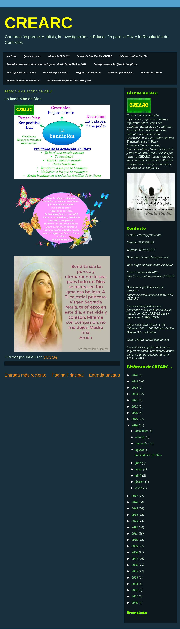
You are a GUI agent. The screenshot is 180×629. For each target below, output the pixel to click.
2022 (135, 400)
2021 (135, 406)
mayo (139, 469)
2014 (135, 515)
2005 (135, 571)
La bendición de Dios (148, 455)
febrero (140, 481)
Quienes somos (32, 56)
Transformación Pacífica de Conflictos (115, 64)
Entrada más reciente (25, 374)
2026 (135, 375)
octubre (140, 437)
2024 (135, 387)
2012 (135, 527)
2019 (135, 419)
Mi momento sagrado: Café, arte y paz (69, 80)
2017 (135, 496)
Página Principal (68, 374)
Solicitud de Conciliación (133, 56)
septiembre (142, 443)
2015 (135, 508)
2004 (135, 577)
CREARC (38, 23)
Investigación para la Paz (21, 72)
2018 (135, 425)
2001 (135, 596)
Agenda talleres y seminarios (23, 80)
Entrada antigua (104, 374)
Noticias (11, 56)
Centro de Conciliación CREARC (94, 56)
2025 (135, 381)
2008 (135, 552)
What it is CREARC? (58, 56)
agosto (140, 450)
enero (139, 488)
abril (138, 475)
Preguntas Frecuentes (88, 72)
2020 (135, 413)
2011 (135, 533)
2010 (135, 540)
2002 (135, 590)
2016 (135, 502)
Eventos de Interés (151, 72)
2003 (135, 584)
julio (138, 463)
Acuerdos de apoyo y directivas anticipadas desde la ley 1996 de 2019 (46, 64)
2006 (135, 565)
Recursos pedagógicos (121, 72)
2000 (135, 602)
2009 (135, 546)
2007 (135, 558)
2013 (135, 521)
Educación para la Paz (55, 72)
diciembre (142, 431)
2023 (135, 394)
